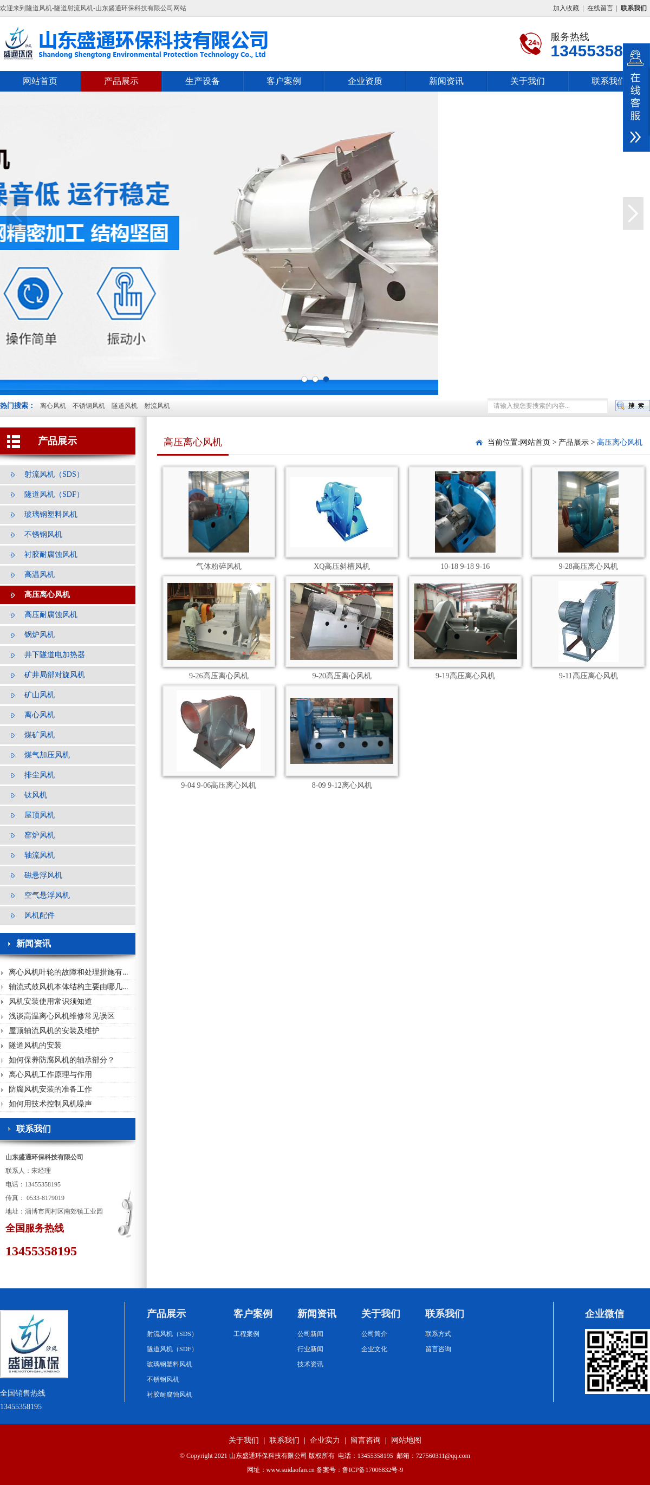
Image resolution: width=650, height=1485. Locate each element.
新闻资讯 (446, 81)
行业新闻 (310, 1349)
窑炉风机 (39, 835)
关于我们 (527, 81)
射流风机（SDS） (54, 474)
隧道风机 (125, 406)
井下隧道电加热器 (54, 655)
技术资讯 (310, 1364)
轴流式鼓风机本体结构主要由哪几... (68, 987)
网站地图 (406, 1440)
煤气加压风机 (47, 755)
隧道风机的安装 (35, 1045)
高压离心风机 (47, 595)
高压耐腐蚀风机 (50, 615)
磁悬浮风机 (43, 875)
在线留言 (600, 8)
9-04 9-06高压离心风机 (218, 785)
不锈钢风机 (89, 406)
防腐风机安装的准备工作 (50, 1089)
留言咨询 (438, 1349)
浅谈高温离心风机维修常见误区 (62, 1016)
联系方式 (438, 1334)
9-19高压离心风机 (465, 676)
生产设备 (202, 81)
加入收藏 (566, 8)
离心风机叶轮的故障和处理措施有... (68, 972)
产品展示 (121, 81)
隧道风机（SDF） (54, 494)
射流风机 (157, 406)
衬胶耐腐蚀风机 (50, 554)
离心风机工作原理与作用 (50, 1075)
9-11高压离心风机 (588, 676)
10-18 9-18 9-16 (465, 566)
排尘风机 (39, 775)
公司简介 (374, 1334)
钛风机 (35, 795)
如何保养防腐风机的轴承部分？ (62, 1060)
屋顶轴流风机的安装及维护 (54, 1031)
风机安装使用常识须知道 (50, 1001)
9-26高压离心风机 (219, 676)
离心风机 (53, 406)
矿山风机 (39, 695)
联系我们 (609, 81)
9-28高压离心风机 (588, 566)
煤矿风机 (39, 735)
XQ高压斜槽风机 (342, 566)
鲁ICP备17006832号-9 (373, 1470)
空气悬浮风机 (47, 895)
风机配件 (39, 915)
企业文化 (374, 1349)
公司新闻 (310, 1334)
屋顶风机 (39, 815)
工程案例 (246, 1334)
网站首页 (40, 81)
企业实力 (325, 1440)
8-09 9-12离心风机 (342, 785)
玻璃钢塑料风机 (50, 514)
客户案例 (283, 81)
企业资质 (365, 81)
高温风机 (39, 574)
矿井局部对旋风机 (54, 675)
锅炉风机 (39, 635)
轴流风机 (39, 855)
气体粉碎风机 (219, 566)
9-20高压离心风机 (342, 676)
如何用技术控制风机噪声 (50, 1104)
